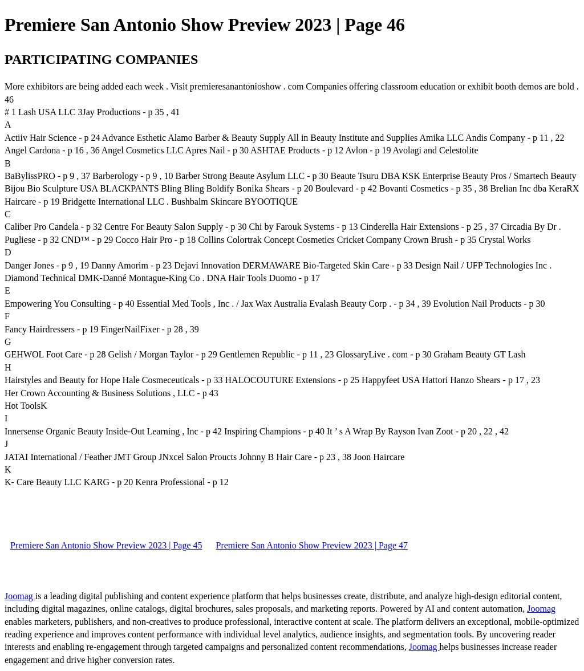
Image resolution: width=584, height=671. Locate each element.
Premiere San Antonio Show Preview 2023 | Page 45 (106, 545)
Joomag (20, 596)
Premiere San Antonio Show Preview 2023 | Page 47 (312, 545)
